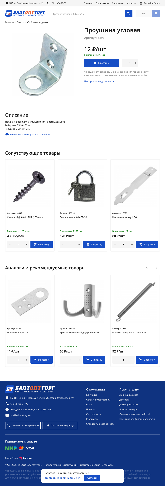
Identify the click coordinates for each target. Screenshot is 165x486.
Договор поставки (129, 404)
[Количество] (130, 64)
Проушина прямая (17, 334)
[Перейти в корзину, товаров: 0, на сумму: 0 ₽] (148, 14)
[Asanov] (25, 458)
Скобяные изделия (37, 23)
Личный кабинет (128, 394)
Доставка (88, 3)
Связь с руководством (98, 399)
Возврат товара (128, 409)
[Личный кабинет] (149, 3)
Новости (90, 409)
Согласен (92, 477)
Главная (9, 23)
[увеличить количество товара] (135, 64)
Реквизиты (92, 418)
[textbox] (88, 14)
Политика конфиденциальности (137, 418)
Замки (20, 23)
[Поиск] (128, 14)
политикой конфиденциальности (62, 477)
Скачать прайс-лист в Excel (134, 414)
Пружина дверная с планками (129, 334)
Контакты (131, 3)
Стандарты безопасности (100, 423)
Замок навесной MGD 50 (73, 218)
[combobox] (90, 14)
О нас (89, 404)
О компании (118, 3)
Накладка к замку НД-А (124, 218)
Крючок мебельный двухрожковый (79, 334)
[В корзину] (41, 246)
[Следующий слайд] (156, 269)
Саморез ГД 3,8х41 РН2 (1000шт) (25, 218)
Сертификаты (102, 3)
